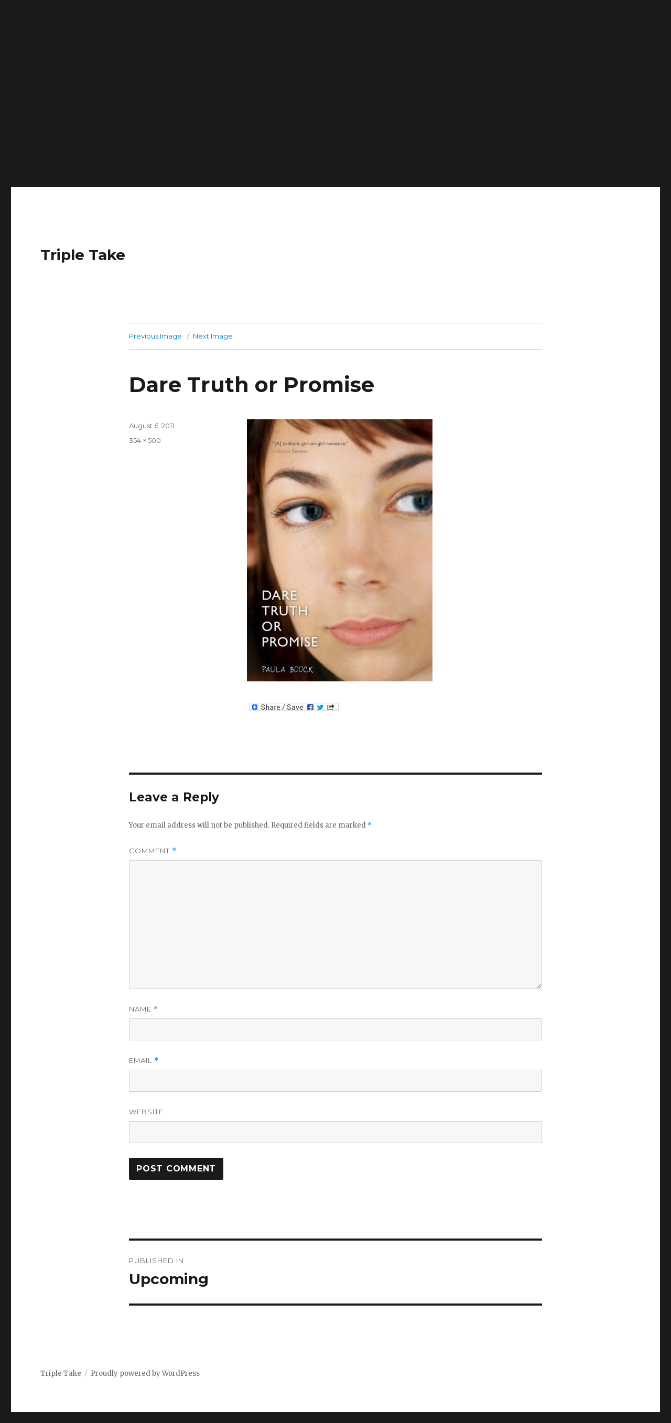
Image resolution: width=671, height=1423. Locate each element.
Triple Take (82, 255)
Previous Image (155, 336)
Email (144, 1060)
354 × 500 (145, 440)
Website (146, 1111)
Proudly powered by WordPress (145, 1373)
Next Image (213, 336)
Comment (153, 850)
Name (143, 1009)
